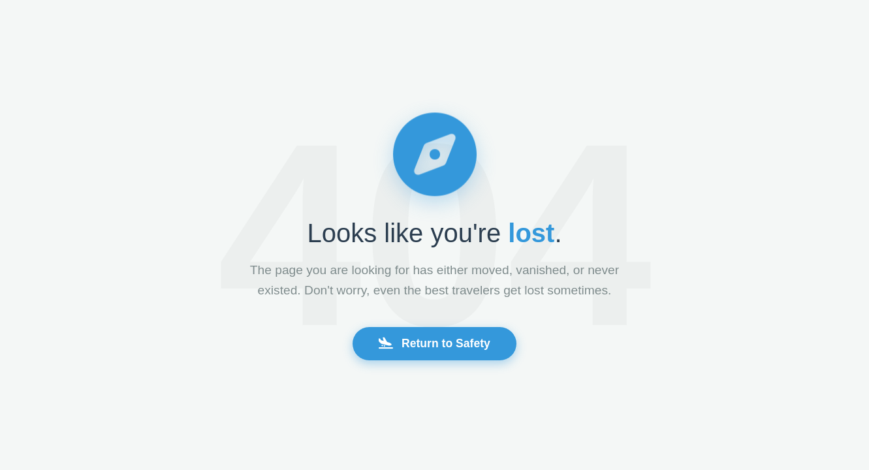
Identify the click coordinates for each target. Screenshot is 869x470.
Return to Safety (434, 343)
